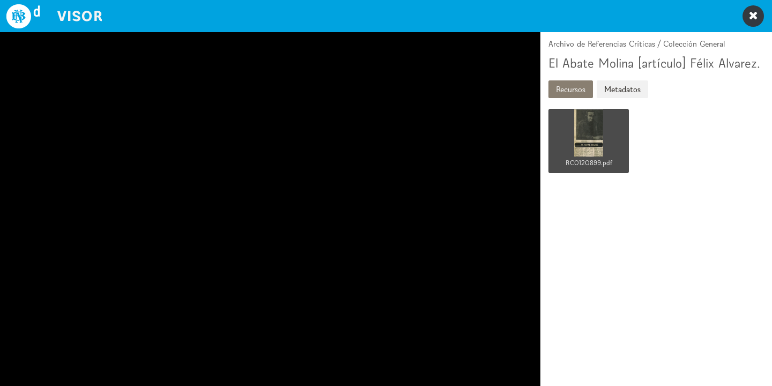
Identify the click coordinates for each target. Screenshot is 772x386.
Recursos (570, 89)
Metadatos (622, 89)
